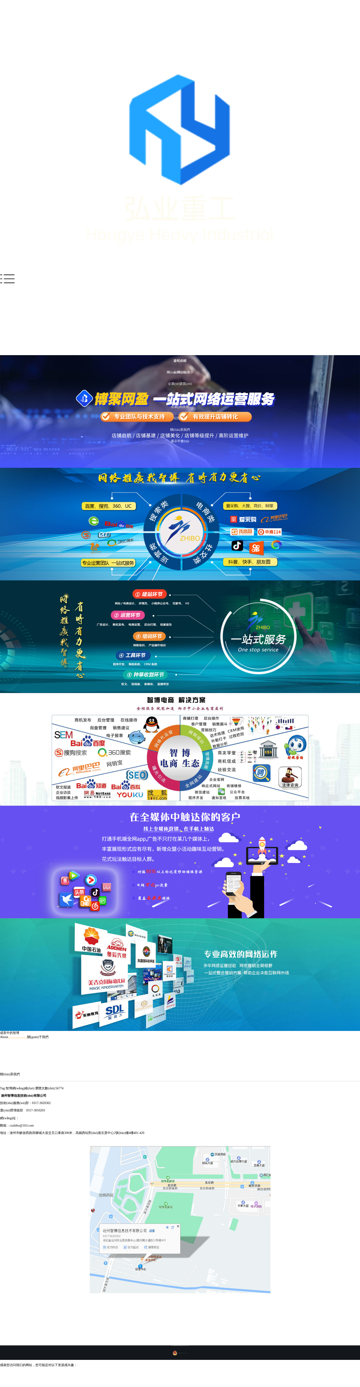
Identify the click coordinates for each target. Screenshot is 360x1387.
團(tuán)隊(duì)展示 (180, 372)
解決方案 (180, 303)
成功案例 (180, 315)
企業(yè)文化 (180, 406)
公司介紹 (180, 360)
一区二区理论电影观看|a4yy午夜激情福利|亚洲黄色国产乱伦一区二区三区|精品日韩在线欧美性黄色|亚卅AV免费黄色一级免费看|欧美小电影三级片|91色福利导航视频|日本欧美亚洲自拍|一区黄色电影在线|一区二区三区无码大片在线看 (164, 1372)
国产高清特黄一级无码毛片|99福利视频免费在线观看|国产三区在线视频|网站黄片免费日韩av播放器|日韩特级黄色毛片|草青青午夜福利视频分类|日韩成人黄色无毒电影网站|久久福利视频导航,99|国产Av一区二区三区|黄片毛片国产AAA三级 (167, 1376)
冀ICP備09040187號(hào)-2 (186, 1345)
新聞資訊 (180, 338)
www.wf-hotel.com (31, 1118)
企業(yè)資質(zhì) (180, 383)
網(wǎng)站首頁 (180, 292)
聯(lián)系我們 (180, 429)
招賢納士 (180, 418)
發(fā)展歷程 (180, 395)
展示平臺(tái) (180, 441)
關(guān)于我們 (180, 349)
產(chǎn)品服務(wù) (180, 326)
